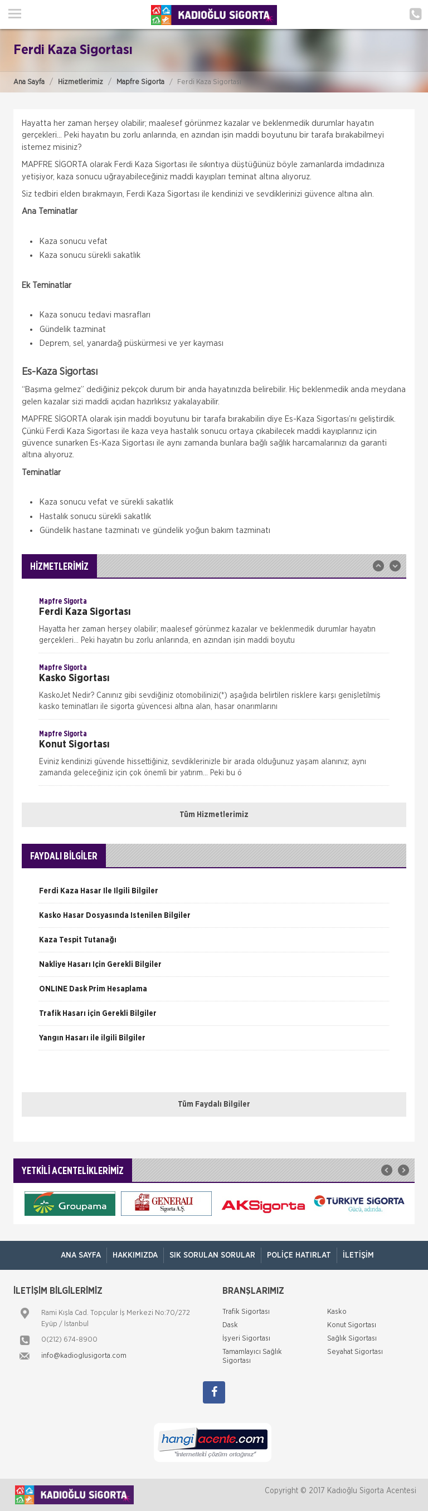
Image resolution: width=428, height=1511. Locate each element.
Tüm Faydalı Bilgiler (214, 1104)
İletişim (358, 1255)
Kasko (337, 1312)
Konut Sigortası (351, 1325)
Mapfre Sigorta (140, 82)
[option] (214, 624)
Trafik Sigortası (246, 1312)
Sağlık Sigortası (352, 1338)
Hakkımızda (135, 1255)
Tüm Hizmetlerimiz (214, 815)
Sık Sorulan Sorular (212, 1255)
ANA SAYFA (81, 1255)
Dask (230, 1325)
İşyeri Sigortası (246, 1338)
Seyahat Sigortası (355, 1352)
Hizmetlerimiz (80, 82)
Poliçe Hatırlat (299, 1255)
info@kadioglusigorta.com (84, 1356)
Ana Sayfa (29, 82)
